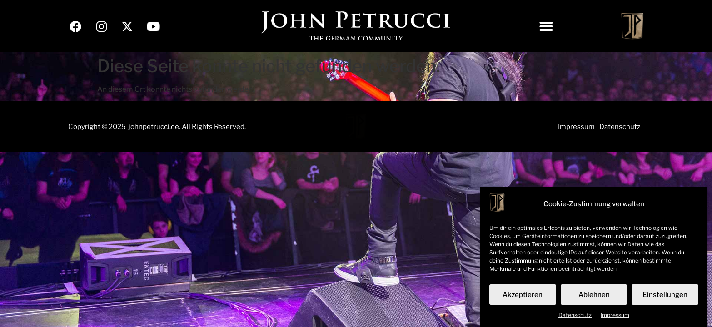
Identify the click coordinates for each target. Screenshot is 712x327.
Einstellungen (664, 297)
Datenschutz (575, 317)
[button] (546, 26)
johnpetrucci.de (154, 127)
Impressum (615, 317)
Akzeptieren (523, 297)
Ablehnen (594, 297)
